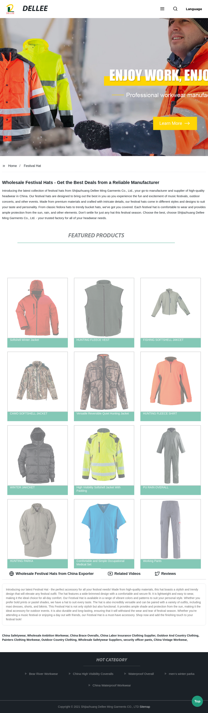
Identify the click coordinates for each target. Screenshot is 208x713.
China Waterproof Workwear (113, 685)
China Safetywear (14, 635)
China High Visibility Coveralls (95, 673)
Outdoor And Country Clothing (177, 635)
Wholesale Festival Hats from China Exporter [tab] (51, 573)
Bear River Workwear (45, 673)
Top (197, 702)
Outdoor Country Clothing (59, 639)
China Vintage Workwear (170, 639)
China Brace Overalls (84, 635)
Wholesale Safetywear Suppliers (100, 639)
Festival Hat (32, 166)
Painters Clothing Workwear (21, 639)
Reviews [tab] (165, 573)
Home (12, 166)
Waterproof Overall (143, 673)
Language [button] (194, 9)
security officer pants (137, 639)
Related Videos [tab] (124, 573)
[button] (162, 9)
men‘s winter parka (183, 673)
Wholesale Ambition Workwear (47, 635)
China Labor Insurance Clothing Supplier (127, 635)
